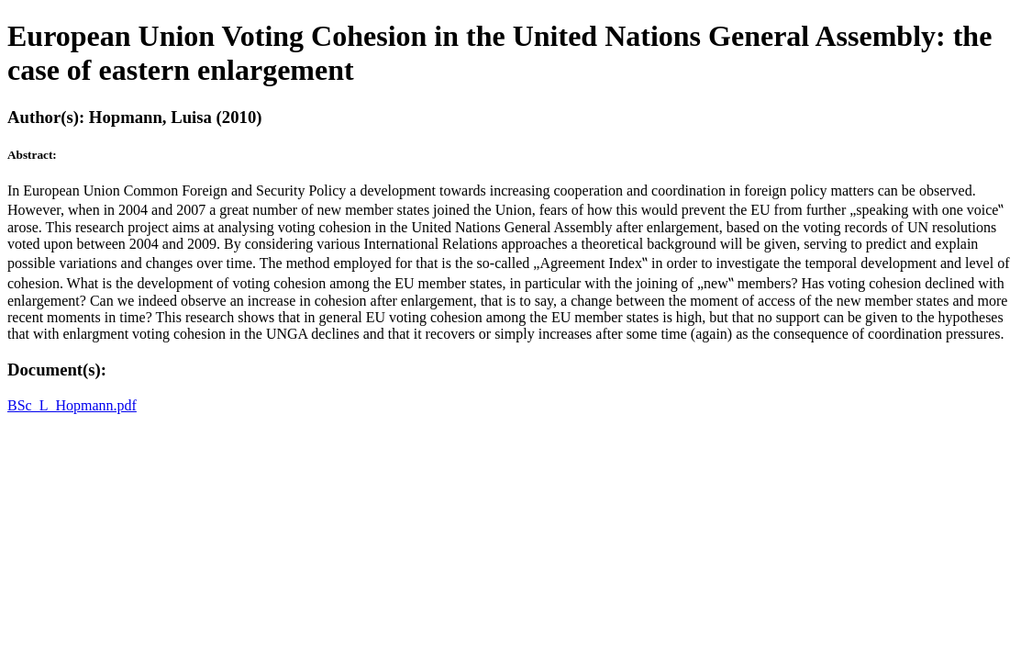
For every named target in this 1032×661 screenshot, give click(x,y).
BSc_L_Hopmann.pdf (72, 405)
